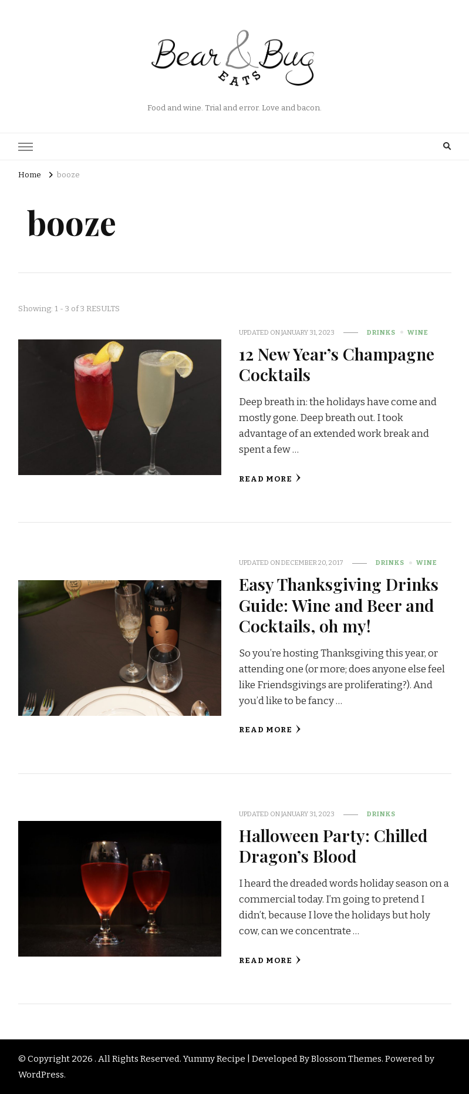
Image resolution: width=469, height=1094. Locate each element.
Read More (270, 478)
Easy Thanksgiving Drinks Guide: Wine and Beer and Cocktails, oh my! (338, 605)
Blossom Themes (346, 1058)
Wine (417, 332)
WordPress (41, 1074)
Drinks (381, 332)
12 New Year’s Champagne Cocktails (336, 363)
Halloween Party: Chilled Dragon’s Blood (333, 845)
